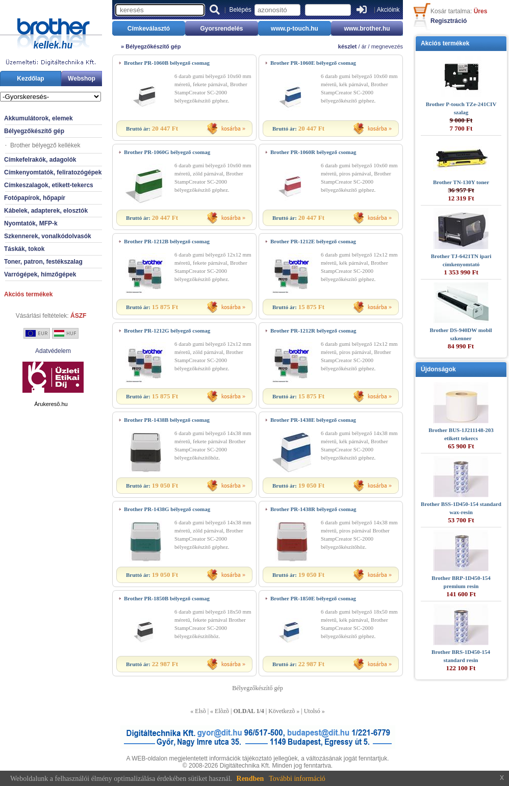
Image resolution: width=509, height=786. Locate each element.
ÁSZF (78, 315)
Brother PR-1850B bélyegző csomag (167, 598)
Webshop (81, 78)
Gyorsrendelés (221, 28)
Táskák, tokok (24, 248)
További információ (297, 778)
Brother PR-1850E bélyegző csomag (313, 598)
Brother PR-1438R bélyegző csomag (313, 509)
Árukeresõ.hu (50, 404)
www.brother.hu (367, 28)
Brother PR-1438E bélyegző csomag (313, 420)
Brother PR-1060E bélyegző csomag (313, 63)
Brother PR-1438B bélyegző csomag (167, 420)
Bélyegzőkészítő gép (34, 131)
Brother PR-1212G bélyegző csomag (167, 330)
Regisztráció (448, 20)
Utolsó (312, 711)
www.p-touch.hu (294, 28)
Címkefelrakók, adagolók (40, 159)
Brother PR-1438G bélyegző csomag (167, 509)
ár (364, 46)
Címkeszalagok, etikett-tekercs (48, 185)
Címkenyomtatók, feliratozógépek (52, 172)
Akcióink (388, 9)
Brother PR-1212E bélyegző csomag (313, 241)
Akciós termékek (28, 294)
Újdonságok (438, 369)
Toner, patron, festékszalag (43, 261)
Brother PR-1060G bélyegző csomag (167, 152)
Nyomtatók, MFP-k (31, 223)
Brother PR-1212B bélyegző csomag (167, 241)
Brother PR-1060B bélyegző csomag (167, 63)
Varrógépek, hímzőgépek (40, 274)
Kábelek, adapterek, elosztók (46, 210)
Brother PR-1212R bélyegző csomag (313, 330)
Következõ (281, 711)
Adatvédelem (53, 350)
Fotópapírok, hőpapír (34, 197)
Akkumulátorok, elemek (38, 118)
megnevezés (387, 46)
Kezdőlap (30, 78)
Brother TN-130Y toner (461, 182)
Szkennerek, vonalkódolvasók (47, 236)
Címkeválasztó (149, 28)
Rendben (250, 778)
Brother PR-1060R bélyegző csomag (313, 152)
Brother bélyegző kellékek (45, 145)
